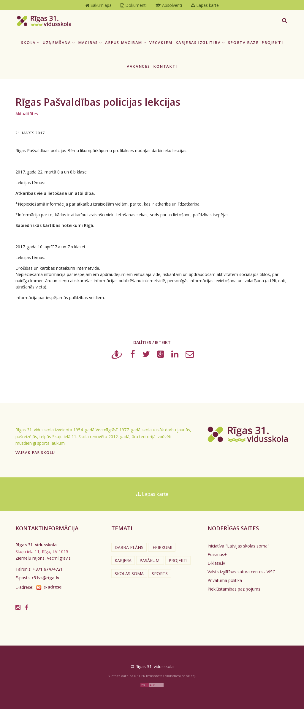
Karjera (123, 562)
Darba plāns (129, 549)
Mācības (90, 43)
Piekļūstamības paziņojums (234, 590)
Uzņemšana (59, 43)
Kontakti (165, 67)
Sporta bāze (243, 43)
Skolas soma (129, 575)
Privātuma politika (225, 582)
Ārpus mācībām (125, 43)
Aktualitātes (26, 115)
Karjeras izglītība (200, 43)
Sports (160, 575)
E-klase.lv (216, 564)
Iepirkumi (161, 549)
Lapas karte (152, 495)
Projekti (272, 43)
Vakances (138, 67)
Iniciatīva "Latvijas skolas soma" (238, 547)
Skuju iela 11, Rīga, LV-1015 (41, 553)
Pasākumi (150, 562)
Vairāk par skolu (35, 454)
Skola (30, 43)
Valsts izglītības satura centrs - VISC (241, 573)
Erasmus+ (217, 556)
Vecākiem (160, 43)
